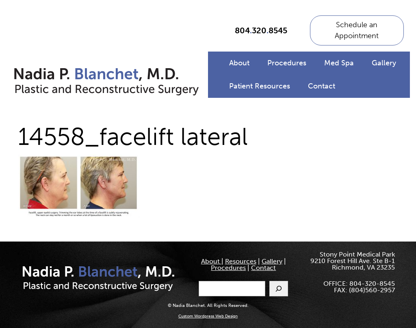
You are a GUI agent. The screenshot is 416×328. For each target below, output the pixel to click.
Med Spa (339, 62)
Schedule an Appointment (357, 30)
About (239, 62)
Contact (321, 86)
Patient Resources (259, 86)
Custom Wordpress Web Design (208, 316)
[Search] (278, 288)
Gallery (384, 62)
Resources (240, 261)
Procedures (286, 62)
